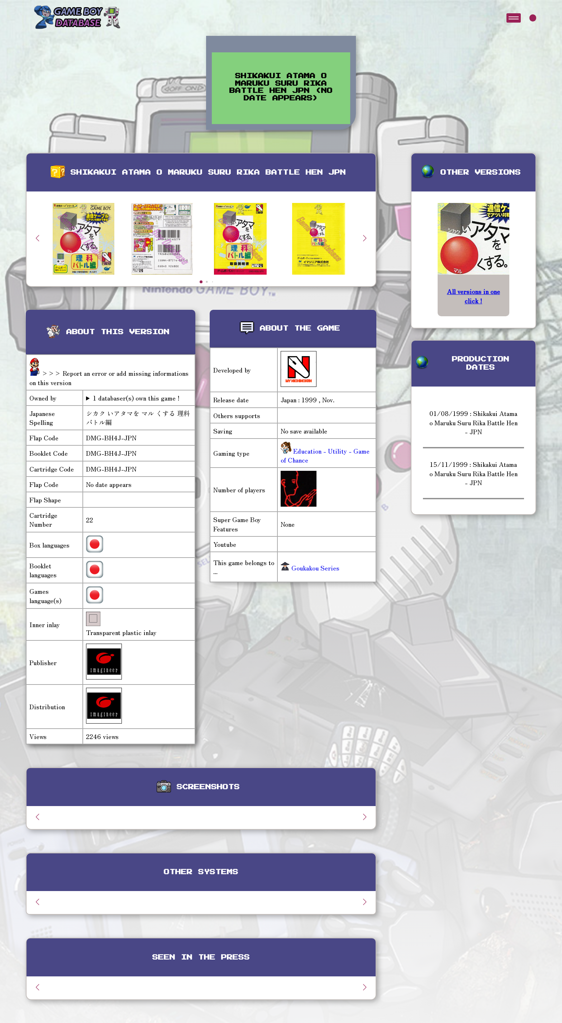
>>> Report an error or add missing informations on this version (109, 377)
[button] (365, 238)
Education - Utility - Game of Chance (325, 455)
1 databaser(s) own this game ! (136, 397)
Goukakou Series (310, 567)
